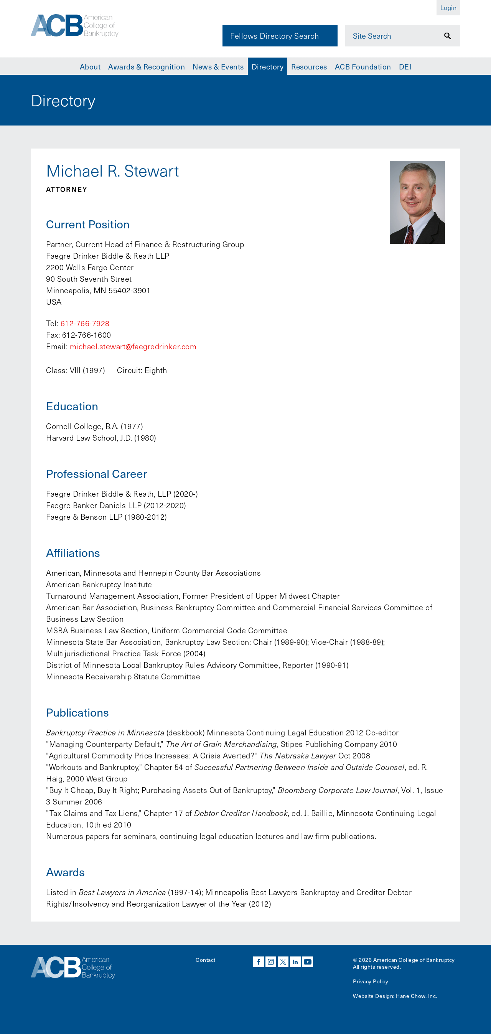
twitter (283, 961)
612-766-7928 (85, 323)
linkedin (295, 961)
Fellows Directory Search (274, 35)
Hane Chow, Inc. (416, 995)
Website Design (373, 995)
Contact (206, 959)
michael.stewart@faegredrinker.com (133, 346)
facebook (258, 961)
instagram (270, 961)
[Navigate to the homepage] (83, 28)
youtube (307, 961)
